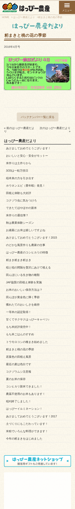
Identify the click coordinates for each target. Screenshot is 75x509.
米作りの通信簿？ (17, 215)
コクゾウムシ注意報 (18, 371)
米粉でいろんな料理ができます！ (27, 431)
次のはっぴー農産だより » (55, 129)
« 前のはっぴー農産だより (19, 129)
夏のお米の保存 (16, 379)
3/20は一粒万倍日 (17, 170)
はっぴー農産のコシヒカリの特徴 (27, 252)
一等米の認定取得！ (18, 312)
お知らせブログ (36, 489)
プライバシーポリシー (50, 494)
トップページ (19, 505)
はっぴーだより (57, 486)
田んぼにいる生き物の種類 (23, 274)
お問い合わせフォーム (25, 494)
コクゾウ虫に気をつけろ (21, 200)
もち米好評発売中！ (18, 326)
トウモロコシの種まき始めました (27, 341)
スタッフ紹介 (14, 489)
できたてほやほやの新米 (21, 207)
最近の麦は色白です (18, 364)
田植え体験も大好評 (18, 193)
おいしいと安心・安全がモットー (27, 155)
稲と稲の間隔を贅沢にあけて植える (28, 267)
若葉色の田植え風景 (18, 356)
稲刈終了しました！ (18, 401)
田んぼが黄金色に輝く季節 (23, 297)
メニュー (67, 7)
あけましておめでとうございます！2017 (31, 416)
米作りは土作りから (18, 163)
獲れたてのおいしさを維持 (23, 304)
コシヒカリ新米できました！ (24, 386)
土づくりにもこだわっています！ (27, 423)
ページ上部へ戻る (56, 505)
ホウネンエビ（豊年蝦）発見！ (25, 185)
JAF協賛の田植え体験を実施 (24, 282)
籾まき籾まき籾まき (18, 260)
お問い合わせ (35, 486)
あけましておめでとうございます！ (28, 148)
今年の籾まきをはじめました (24, 438)
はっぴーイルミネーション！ (24, 408)
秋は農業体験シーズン (20, 222)
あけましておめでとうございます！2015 (31, 237)
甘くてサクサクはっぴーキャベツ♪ (27, 319)
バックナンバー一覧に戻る (37, 117)
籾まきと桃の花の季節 (20, 349)
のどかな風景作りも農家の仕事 (25, 245)
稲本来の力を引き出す (20, 178)
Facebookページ (57, 489)
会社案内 (12, 486)
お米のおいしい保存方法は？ (24, 289)
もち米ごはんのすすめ (20, 334)
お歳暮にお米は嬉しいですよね (25, 230)
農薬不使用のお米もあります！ (25, 393)
